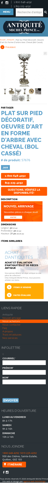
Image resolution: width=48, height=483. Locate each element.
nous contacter (11, 325)
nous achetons (11, 321)
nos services (10, 338)
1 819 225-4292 (22, 6)
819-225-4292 (14, 182)
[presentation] (21, 390)
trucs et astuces (11, 335)
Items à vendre (19, 287)
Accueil (2, 40)
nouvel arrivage (11, 318)
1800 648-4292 (10, 453)
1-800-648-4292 (15, 175)
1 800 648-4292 (23, 2)
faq (4, 328)
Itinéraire (15, 464)
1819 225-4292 (28, 453)
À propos (7, 331)
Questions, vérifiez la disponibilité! (24, 191)
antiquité (7, 315)
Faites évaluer (19, 295)
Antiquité (10, 40)
